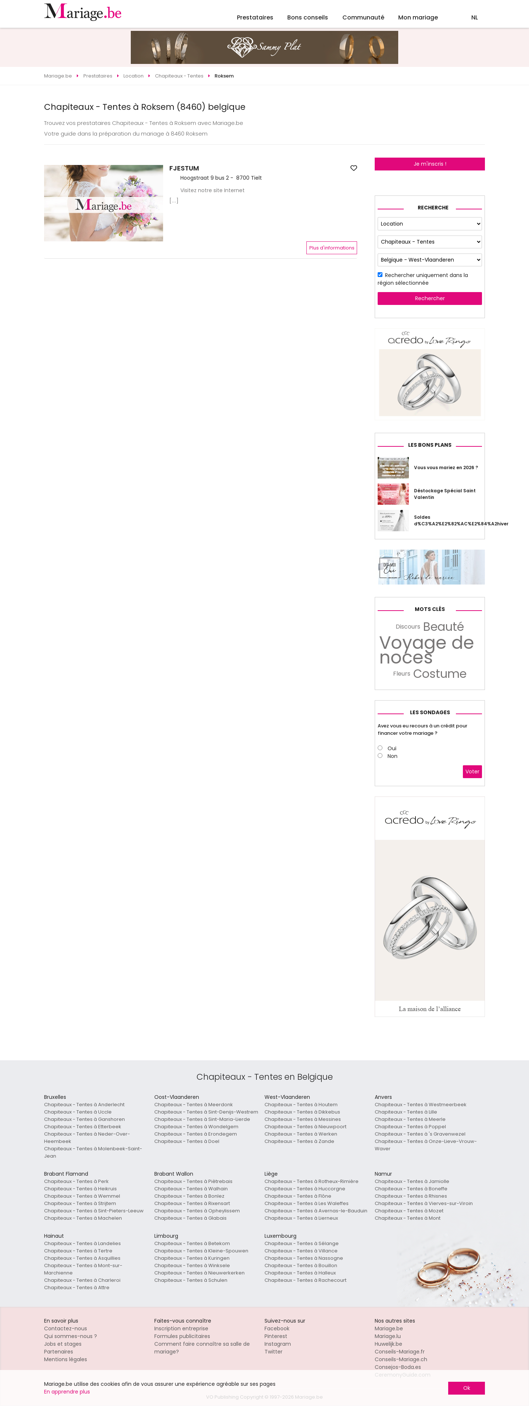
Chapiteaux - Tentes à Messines (302, 1119)
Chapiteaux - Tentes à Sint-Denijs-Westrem (206, 1111)
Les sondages (430, 712)
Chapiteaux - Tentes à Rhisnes (411, 1196)
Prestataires (255, 17)
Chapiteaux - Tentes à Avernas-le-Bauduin (315, 1210)
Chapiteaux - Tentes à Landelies (82, 1243)
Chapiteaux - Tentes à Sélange (301, 1243)
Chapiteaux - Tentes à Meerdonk (193, 1104)
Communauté (363, 17)
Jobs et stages (63, 1344)
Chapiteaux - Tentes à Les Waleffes (306, 1203)
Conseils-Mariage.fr (400, 1351)
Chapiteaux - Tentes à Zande (299, 1141)
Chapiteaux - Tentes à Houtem (301, 1104)
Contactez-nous (65, 1328)
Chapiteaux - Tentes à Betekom (192, 1243)
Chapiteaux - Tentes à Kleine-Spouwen (201, 1250)
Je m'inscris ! (430, 164)
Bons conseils (307, 17)
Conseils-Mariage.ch (401, 1359)
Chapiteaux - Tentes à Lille (406, 1111)
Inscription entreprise (181, 1328)
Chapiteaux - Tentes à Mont (407, 1218)
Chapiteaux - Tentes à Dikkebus (302, 1111)
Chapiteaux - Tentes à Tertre (78, 1250)
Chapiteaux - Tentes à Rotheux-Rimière (311, 1181)
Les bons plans (429, 445)
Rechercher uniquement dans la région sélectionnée (423, 279)
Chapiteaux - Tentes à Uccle (78, 1111)
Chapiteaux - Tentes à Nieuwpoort (305, 1126)
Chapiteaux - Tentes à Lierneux (301, 1218)
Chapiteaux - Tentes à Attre (76, 1287)
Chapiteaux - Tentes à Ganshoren (84, 1119)
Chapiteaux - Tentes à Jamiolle (412, 1181)
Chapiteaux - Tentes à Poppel (410, 1126)
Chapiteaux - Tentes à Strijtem (80, 1203)
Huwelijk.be (388, 1344)
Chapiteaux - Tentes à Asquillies (82, 1258)
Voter (472, 771)
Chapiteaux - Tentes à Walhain (191, 1188)
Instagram (277, 1344)
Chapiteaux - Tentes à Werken (300, 1133)
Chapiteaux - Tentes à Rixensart (192, 1203)
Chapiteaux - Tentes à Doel (186, 1141)
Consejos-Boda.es (398, 1367)
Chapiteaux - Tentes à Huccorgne (304, 1188)
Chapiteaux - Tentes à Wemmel (82, 1196)
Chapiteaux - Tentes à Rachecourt (305, 1280)
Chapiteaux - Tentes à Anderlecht (84, 1104)
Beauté (443, 627)
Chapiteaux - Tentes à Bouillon (300, 1265)
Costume (440, 674)
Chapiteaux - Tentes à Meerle (410, 1119)
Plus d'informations (332, 247)
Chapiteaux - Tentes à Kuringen (192, 1258)
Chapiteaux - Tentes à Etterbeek (82, 1126)
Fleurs (401, 673)
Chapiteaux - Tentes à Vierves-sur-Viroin (424, 1203)
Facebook (276, 1328)
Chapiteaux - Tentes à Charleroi (82, 1280)
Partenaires (58, 1351)
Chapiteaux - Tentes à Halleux (300, 1272)
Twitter (273, 1351)
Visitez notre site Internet (212, 190)
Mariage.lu (388, 1336)
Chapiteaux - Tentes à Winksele (192, 1265)
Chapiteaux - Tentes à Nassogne (303, 1258)
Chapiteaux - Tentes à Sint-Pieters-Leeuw (94, 1210)
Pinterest (275, 1336)
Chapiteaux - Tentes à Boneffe (411, 1188)
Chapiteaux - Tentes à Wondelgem (196, 1126)
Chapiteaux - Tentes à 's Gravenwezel (420, 1133)
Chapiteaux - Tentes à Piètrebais (193, 1181)
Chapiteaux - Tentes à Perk (76, 1181)
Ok (466, 1388)
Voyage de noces (426, 650)
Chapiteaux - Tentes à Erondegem (195, 1133)
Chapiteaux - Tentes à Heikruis (80, 1188)
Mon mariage (418, 17)
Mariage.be (389, 1328)
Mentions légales (65, 1359)
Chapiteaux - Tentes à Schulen (190, 1280)
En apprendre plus (67, 1391)
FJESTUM (184, 168)
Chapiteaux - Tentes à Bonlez (189, 1196)
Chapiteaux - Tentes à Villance (301, 1250)
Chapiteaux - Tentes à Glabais (190, 1218)
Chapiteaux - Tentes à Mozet (409, 1210)
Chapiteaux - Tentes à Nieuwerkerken (199, 1272)
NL (474, 17)
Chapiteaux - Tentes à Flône (297, 1196)
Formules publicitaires (182, 1336)
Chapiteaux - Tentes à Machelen (83, 1218)
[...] (174, 200)
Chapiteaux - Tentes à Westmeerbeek (421, 1104)
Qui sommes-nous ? (70, 1336)
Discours (408, 626)
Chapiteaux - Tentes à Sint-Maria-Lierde (202, 1119)
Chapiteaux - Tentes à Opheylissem (197, 1210)
